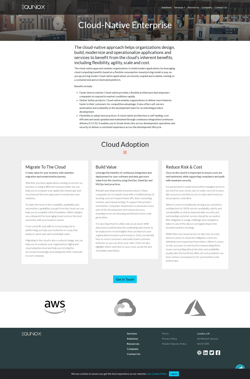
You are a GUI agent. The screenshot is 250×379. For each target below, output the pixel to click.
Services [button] (178, 7)
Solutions (167, 7)
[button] (174, 373)
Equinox (33, 7)
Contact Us (221, 7)
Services (132, 333)
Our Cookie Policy (157, 373)
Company (207, 7)
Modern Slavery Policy (174, 343)
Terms (165, 333)
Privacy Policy (169, 338)
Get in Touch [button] (125, 279)
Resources (193, 7)
